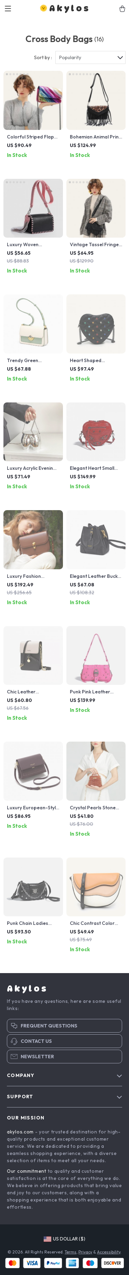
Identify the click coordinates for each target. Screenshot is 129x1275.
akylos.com (20, 1132)
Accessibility (108, 1251)
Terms (70, 1251)
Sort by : (43, 57)
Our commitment (26, 1171)
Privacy (85, 1251)
